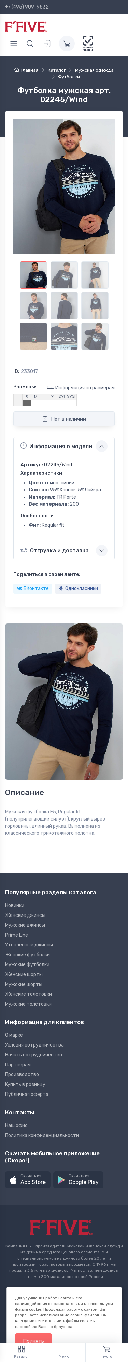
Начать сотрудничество (33, 1055)
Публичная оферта (26, 1094)
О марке (14, 1035)
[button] (28, 1180)
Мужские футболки (27, 965)
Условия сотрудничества (34, 1045)
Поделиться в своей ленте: (46, 575)
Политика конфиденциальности (42, 1135)
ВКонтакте (33, 588)
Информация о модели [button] (56, 445)
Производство (22, 1074)
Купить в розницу (25, 1084)
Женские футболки (27, 955)
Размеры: (25, 387)
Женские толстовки (28, 994)
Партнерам (18, 1065)
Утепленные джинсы (29, 945)
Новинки (14, 905)
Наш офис (16, 1126)
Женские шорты (24, 974)
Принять (33, 1341)
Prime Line (16, 935)
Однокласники (78, 588)
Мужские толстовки (28, 1004)
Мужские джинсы (25, 925)
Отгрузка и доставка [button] (54, 550)
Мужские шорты (23, 984)
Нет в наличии (64, 419)
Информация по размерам (81, 387)
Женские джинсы (25, 915)
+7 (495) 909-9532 (27, 7)
